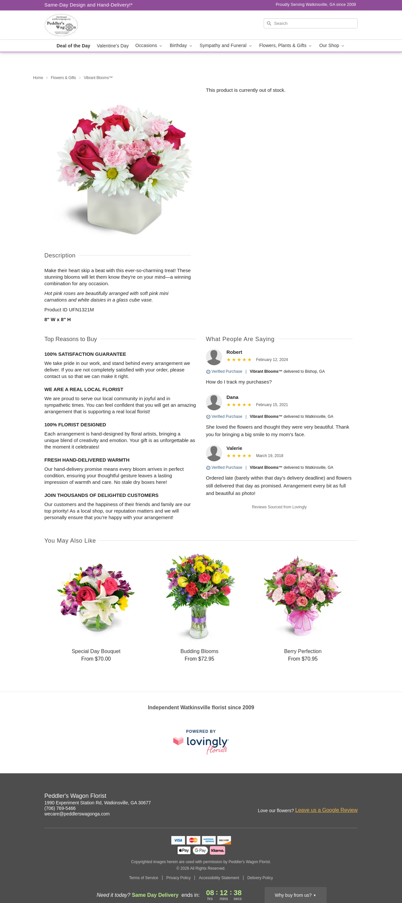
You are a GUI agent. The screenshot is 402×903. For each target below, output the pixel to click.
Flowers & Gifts (63, 77)
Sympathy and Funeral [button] (226, 45)
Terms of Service (143, 878)
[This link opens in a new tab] (201, 742)
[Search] (311, 23)
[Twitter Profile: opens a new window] (353, 796)
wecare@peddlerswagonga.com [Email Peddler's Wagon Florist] (77, 813)
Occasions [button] (149, 45)
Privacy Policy (178, 878)
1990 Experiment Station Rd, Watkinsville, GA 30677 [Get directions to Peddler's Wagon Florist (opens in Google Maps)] (97, 802)
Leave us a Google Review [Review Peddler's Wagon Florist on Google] (326, 810)
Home (38, 77)
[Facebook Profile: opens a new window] (324, 796)
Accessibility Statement (219, 878)
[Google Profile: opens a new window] (338, 796)
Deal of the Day (73, 45)
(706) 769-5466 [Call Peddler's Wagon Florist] (60, 808)
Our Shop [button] (332, 45)
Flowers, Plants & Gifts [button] (286, 45)
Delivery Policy (260, 878)
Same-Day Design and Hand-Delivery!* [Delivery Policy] (88, 5)
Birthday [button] (181, 45)
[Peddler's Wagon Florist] (91, 25)
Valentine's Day (113, 45)
